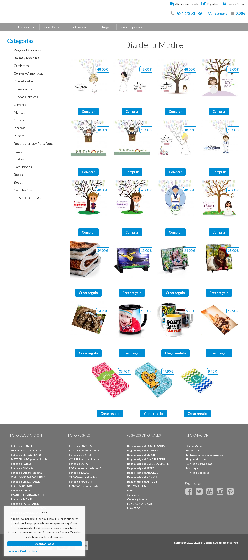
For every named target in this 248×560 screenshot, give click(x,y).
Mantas (19, 112)
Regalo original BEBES (140, 468)
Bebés (18, 175)
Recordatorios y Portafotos (33, 143)
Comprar (88, 112)
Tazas (18, 151)
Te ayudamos (193, 450)
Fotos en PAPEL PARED (25, 503)
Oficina (19, 120)
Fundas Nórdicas (26, 97)
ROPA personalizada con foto (87, 468)
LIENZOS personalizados (26, 450)
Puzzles (19, 136)
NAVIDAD (133, 490)
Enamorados (23, 89)
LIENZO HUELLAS (27, 198)
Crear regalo (88, 293)
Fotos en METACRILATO (26, 454)
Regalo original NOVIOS (142, 477)
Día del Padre (23, 81)
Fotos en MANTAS (80, 481)
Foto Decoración (23, 27)
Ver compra (217, 13)
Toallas (19, 159)
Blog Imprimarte (195, 459)
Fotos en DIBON (21, 490)
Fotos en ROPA (78, 463)
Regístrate (210, 3)
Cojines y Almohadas (28, 73)
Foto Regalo (103, 27)
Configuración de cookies (22, 551)
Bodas (18, 182)
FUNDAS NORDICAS (139, 503)
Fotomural (78, 27)
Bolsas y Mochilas (26, 58)
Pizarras (19, 128)
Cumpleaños (23, 190)
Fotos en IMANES (21, 499)
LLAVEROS (133, 508)
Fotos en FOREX (21, 463)
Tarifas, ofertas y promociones (204, 454)
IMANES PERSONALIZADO (27, 494)
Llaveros (20, 104)
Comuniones (23, 167)
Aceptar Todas (44, 543)
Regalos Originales (27, 50)
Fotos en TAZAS (79, 472)
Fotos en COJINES (80, 454)
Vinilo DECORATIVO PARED (28, 477)
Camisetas (21, 66)
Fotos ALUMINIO (21, 486)
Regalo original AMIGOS (142, 481)
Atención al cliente (184, 3)
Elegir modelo (175, 353)
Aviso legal (192, 468)
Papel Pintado (53, 27)
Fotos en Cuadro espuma (26, 472)
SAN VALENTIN (136, 486)
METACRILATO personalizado (29, 459)
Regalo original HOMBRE (142, 450)
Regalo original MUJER (141, 454)
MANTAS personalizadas (84, 486)
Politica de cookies (197, 472)
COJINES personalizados (84, 459)
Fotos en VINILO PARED (25, 481)
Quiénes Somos (195, 446)
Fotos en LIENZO (21, 446)
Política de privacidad (198, 463)
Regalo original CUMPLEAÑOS (146, 446)
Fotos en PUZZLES (80, 446)
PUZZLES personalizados (84, 450)
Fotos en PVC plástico (24, 468)
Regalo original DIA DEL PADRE (146, 459)
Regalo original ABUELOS (142, 472)
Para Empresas (131, 27)
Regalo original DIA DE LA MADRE (148, 463)
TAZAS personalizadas (83, 477)
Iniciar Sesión (234, 3)
